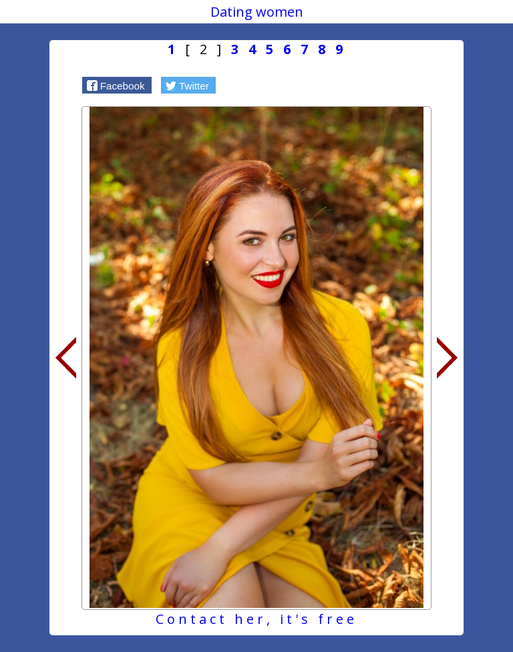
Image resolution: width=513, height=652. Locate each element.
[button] (117, 85)
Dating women (256, 12)
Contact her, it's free (256, 619)
